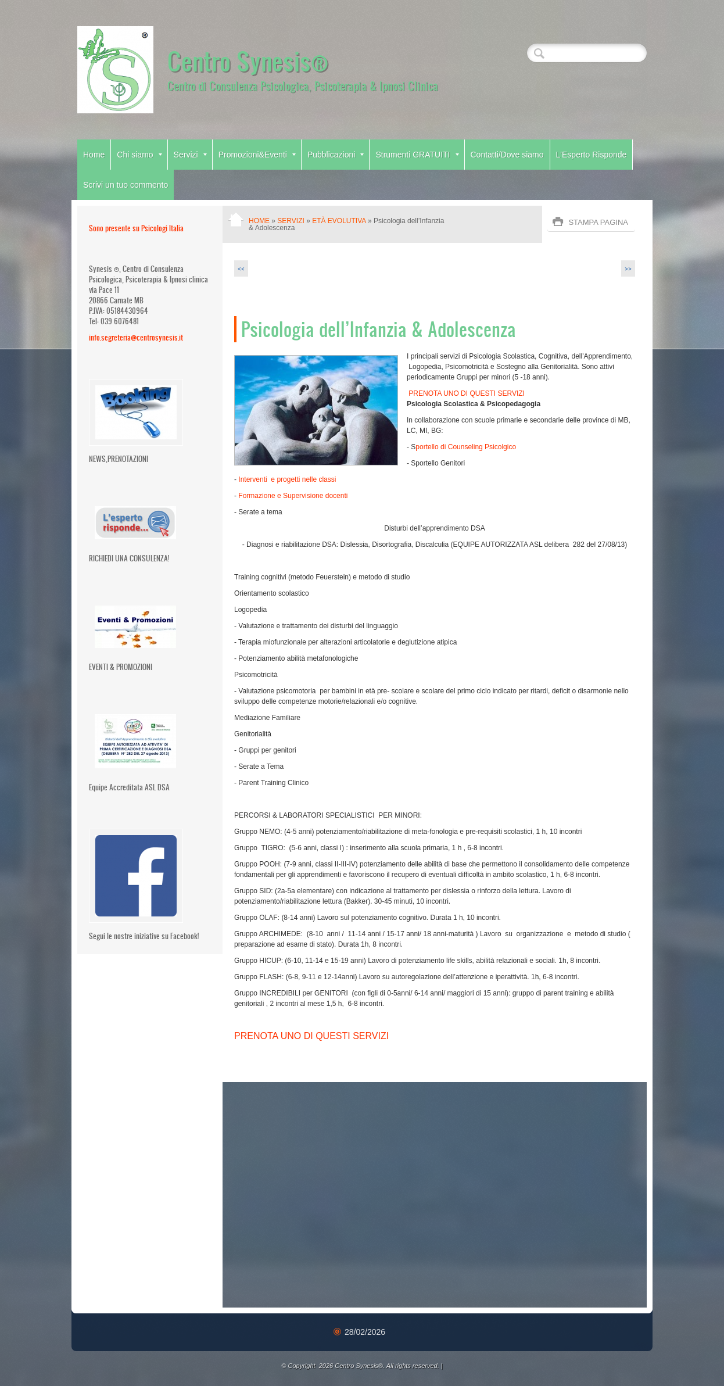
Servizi (190, 154)
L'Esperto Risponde (591, 154)
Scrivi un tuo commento (125, 184)
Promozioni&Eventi (257, 154)
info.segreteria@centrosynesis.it (136, 337)
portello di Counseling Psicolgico (465, 447)
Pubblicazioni (335, 154)
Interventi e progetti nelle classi (287, 479)
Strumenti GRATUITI (416, 154)
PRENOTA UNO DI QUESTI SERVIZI (466, 393)
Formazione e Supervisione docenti (292, 496)
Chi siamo (139, 154)
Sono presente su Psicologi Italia (136, 228)
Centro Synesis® (247, 60)
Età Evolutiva (338, 221)
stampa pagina (598, 222)
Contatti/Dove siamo (507, 154)
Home (94, 154)
